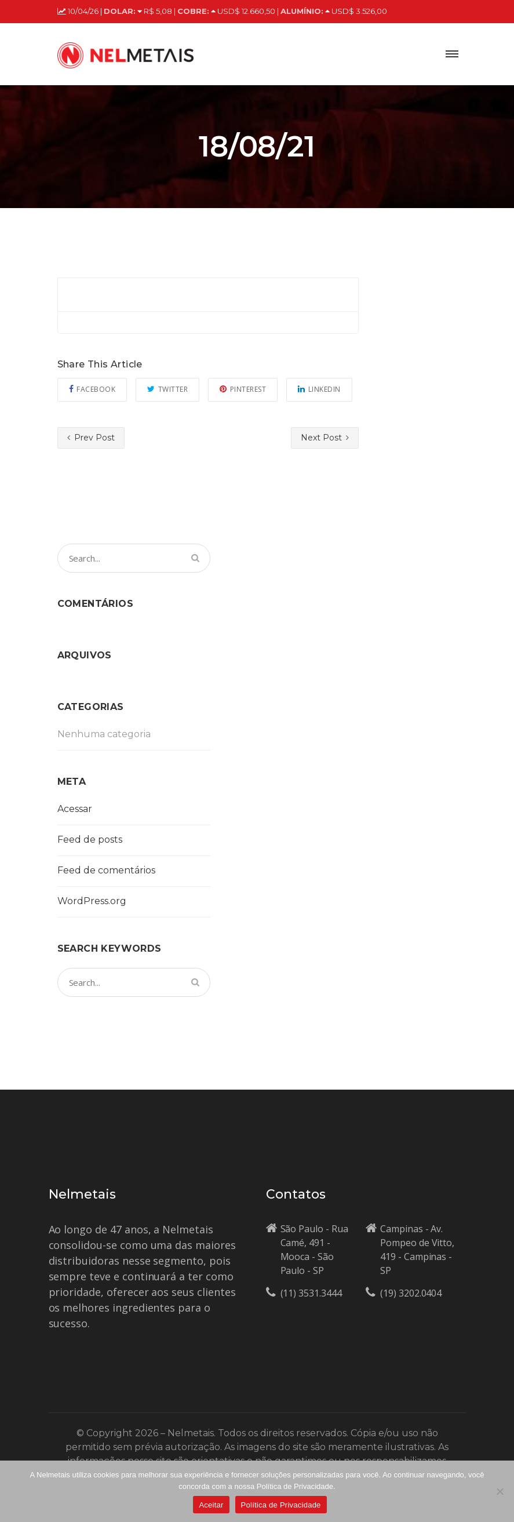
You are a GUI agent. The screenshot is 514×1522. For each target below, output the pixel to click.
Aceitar (211, 1505)
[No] (499, 1491)
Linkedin (319, 389)
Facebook (92, 389)
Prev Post (91, 437)
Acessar (74, 808)
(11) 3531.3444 (311, 1293)
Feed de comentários (106, 870)
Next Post (325, 437)
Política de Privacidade (281, 1505)
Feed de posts (89, 839)
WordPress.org (91, 900)
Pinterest (243, 389)
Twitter (167, 389)
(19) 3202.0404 (411, 1293)
